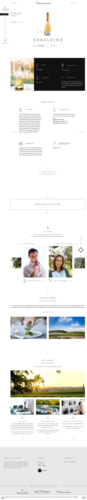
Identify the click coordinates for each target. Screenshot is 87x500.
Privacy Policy (41, 462)
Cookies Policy (41, 464)
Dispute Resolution (42, 465)
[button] (73, 3)
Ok (84, 497)
